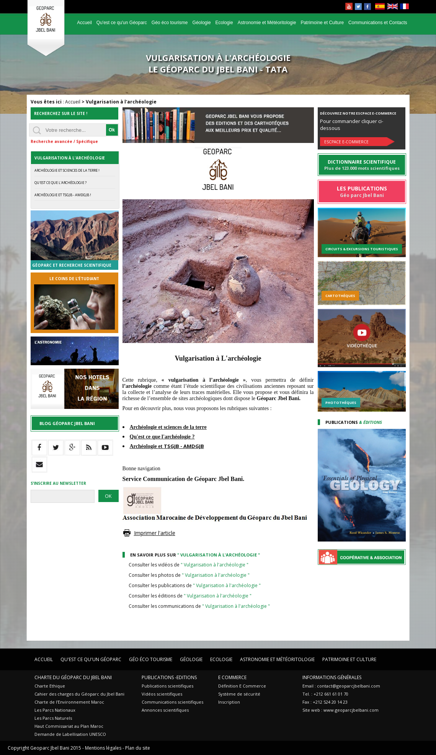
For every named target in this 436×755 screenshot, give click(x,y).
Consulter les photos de (189, 575)
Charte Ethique (49, 686)
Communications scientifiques (172, 702)
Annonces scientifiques (165, 710)
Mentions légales (103, 748)
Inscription (229, 702)
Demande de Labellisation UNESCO (70, 734)
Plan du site (137, 748)
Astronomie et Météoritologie (267, 22)
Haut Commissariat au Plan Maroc (68, 726)
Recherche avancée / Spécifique (64, 141)
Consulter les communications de (199, 606)
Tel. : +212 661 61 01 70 (325, 694)
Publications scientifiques (167, 686)
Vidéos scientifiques (162, 694)
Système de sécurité (239, 694)
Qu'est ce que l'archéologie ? (60, 182)
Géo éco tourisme (170, 22)
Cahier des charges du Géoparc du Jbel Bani (79, 694)
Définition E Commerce (242, 686)
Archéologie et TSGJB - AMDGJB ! (62, 194)
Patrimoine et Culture (322, 22)
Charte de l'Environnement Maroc (69, 702)
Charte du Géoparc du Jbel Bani (73, 677)
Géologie (202, 22)
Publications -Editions (169, 677)
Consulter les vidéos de (188, 564)
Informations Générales (331, 677)
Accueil (84, 22)
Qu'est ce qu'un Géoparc (121, 22)
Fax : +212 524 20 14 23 (325, 702)
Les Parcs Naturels (53, 718)
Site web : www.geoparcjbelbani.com (340, 710)
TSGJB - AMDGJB (184, 446)
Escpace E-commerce (346, 141)
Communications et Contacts (377, 22)
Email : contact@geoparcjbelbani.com (341, 686)
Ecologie (224, 22)
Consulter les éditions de (190, 596)
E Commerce (232, 677)
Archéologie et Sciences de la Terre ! (67, 170)
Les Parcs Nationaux (54, 710)
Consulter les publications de (195, 585)
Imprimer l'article (154, 533)
